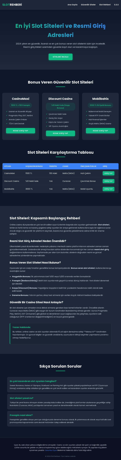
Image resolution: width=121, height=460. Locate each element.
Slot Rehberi (105, 4)
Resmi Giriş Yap (20, 131)
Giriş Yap (108, 173)
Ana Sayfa (72, 4)
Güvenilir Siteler (88, 4)
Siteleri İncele (60, 56)
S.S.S (116, 4)
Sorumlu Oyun (51, 450)
